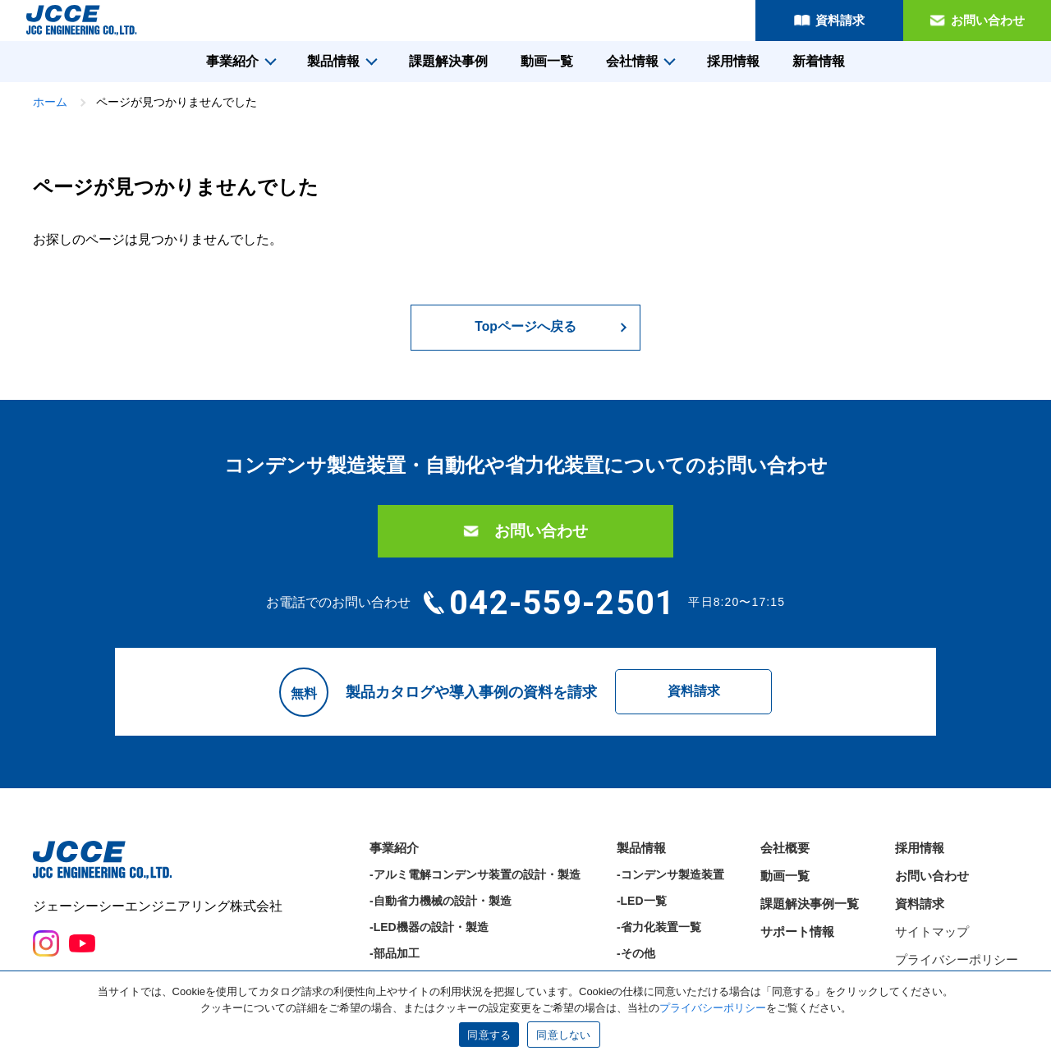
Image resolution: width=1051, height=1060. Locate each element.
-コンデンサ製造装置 (670, 882)
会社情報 (632, 61)
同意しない (563, 1035)
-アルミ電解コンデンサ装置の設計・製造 (475, 882)
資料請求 (840, 20)
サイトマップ (932, 940)
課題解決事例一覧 (809, 912)
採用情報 (733, 61)
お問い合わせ (988, 20)
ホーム (50, 101)
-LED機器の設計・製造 (429, 935)
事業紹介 (232, 61)
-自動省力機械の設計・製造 (440, 908)
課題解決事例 (448, 61)
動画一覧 (547, 61)
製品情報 (333, 61)
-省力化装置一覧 (659, 935)
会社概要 (785, 856)
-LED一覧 (642, 908)
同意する (489, 1035)
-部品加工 (394, 961)
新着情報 (818, 61)
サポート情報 (797, 940)
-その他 (636, 961)
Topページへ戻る (525, 327)
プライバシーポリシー (956, 968)
